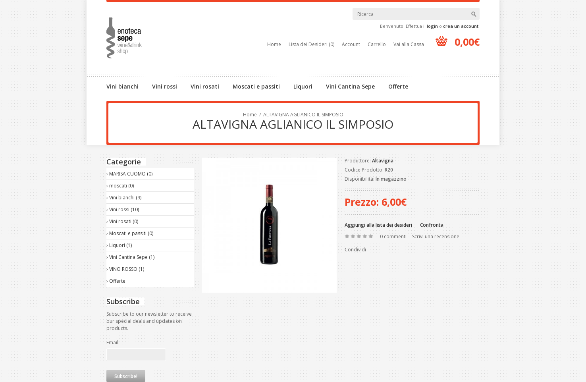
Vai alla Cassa (408, 44)
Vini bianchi (122, 86)
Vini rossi (164, 86)
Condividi (355, 249)
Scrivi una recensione (435, 236)
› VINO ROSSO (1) (125, 269)
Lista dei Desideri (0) (311, 44)
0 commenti (393, 236)
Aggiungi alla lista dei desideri (378, 225)
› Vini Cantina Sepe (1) (130, 257)
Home (274, 44)
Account (351, 44)
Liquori (302, 86)
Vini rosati (205, 86)
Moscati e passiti (256, 86)
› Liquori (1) (119, 245)
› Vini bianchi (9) (123, 197)
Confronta (431, 225)
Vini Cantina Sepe (350, 86)
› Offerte (115, 281)
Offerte (398, 86)
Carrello (377, 44)
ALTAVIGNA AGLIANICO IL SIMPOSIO (303, 114)
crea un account (460, 26)
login (432, 26)
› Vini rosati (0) (122, 221)
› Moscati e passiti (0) (129, 233)
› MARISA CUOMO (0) (129, 173)
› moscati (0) (120, 185)
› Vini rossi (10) (122, 209)
